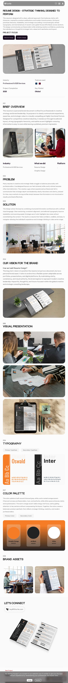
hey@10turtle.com (16, 609)
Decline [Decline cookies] (38, 680)
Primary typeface (11, 450)
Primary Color (9, 516)
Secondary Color (26, 516)
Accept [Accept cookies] (29, 680)
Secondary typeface (30, 450)
